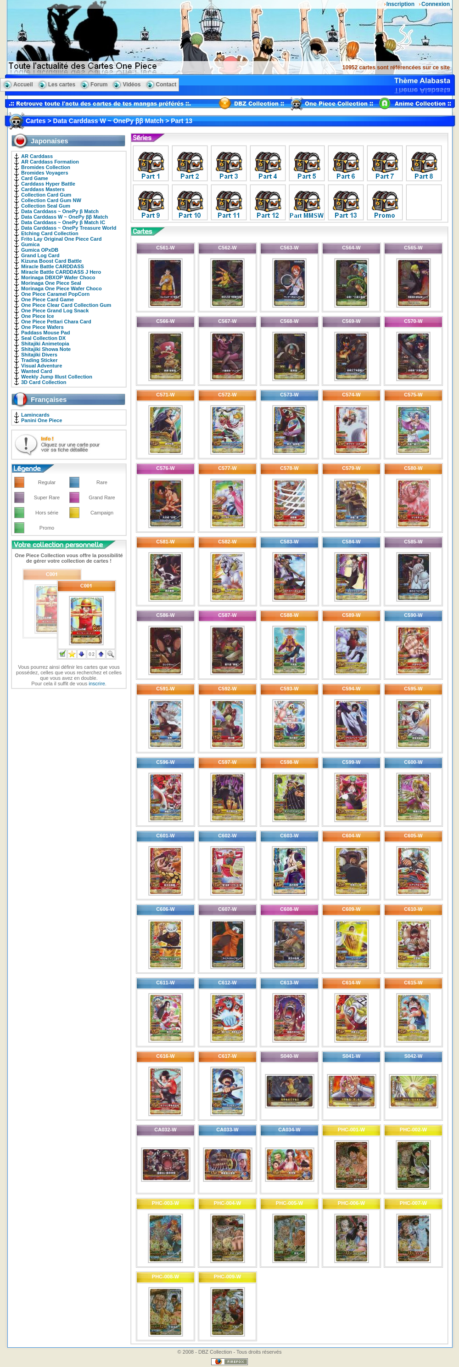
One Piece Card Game (47, 299)
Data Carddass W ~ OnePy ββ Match (64, 217)
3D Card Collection (43, 382)
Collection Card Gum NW (51, 200)
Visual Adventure (41, 365)
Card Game (34, 178)
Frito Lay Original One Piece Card (61, 239)
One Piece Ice (37, 316)
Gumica (30, 244)
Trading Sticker (39, 360)
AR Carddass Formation (50, 161)
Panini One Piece (41, 420)
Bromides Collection (45, 167)
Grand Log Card (40, 255)
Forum (98, 84)
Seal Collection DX (43, 338)
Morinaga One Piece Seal (51, 283)
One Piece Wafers (42, 327)
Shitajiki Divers (39, 354)
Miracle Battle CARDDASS (52, 266)
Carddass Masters (43, 189)
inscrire (97, 683)
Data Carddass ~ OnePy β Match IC (63, 222)
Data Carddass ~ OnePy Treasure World (68, 228)
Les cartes (61, 84)
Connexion (435, 4)
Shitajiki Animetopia (45, 343)
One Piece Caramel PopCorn (55, 294)
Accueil (23, 84)
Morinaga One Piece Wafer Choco (61, 288)
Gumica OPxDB (39, 250)
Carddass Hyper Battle (48, 183)
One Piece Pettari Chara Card (56, 321)
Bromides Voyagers (44, 172)
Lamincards (35, 415)
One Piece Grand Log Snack (55, 310)
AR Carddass (37, 156)
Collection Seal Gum (45, 206)
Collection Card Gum (46, 195)
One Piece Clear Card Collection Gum (66, 305)
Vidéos (131, 84)
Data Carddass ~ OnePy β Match (60, 211)
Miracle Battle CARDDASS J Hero (61, 272)
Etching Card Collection (49, 233)
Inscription (400, 4)
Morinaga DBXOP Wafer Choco (58, 277)
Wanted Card (36, 371)
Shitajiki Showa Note (46, 349)
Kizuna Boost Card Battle (51, 261)
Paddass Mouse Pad (45, 332)
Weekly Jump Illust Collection (56, 376)
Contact (166, 84)
